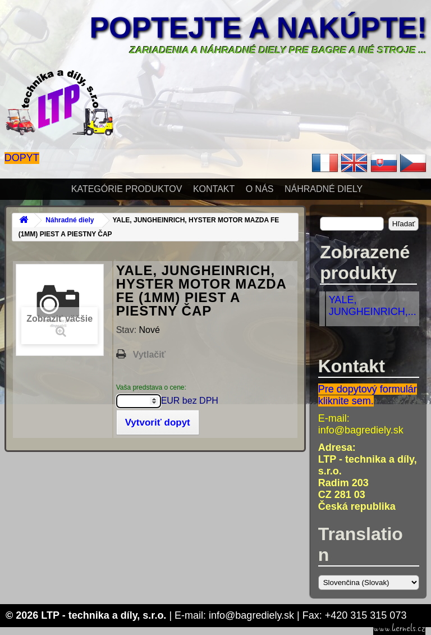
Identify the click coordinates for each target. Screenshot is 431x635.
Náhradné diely (324, 189)
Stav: (127, 330)
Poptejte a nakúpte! (258, 27)
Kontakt (214, 189)
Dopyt (21, 157)
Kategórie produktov (126, 189)
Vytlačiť (149, 354)
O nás (260, 189)
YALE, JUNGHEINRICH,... (372, 305)
